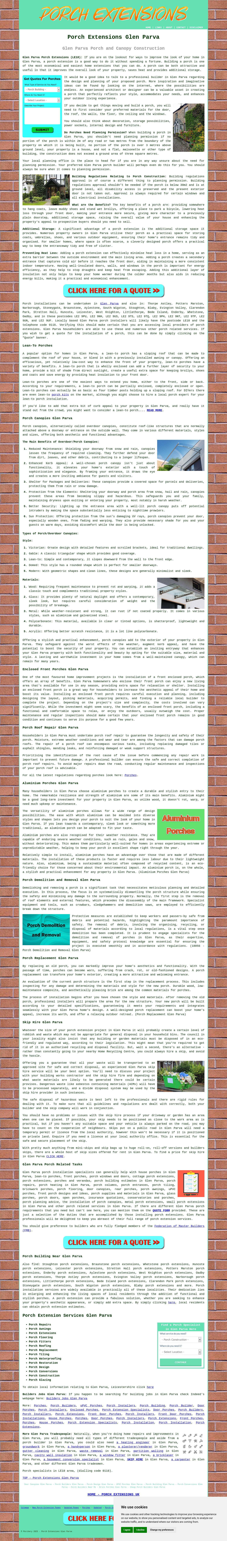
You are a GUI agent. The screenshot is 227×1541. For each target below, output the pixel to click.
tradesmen (94, 1463)
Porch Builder (181, 1405)
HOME (148, 27)
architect (113, 90)
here (171, 1302)
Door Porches (163, 1409)
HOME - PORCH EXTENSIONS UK (113, 1494)
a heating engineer (132, 1442)
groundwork (31, 1446)
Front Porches (191, 1418)
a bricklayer (163, 1455)
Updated (98, 1508)
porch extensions (190, 1202)
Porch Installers (121, 1405)
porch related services (85, 1206)
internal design (102, 125)
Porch (27, 303)
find (35, 1264)
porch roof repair (109, 735)
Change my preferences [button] (162, 1530)
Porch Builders (63, 1405)
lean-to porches (47, 1176)
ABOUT (169, 27)
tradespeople (137, 1438)
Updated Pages (71, 1508)
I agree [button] (127, 1530)
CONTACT (181, 27)
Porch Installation (138, 1422)
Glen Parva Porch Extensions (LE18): (52, 57)
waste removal (91, 1451)
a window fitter (112, 1455)
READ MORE (154, 410)
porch (156, 204)
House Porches (60, 1418)
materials (138, 109)
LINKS (158, 27)
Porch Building (152, 1405)
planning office (56, 160)
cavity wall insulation (53, 1455)
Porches (131, 775)
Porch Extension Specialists (125, 1409)
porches (129, 937)
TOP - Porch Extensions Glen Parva (51, 1478)
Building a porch (178, 61)
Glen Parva (109, 303)
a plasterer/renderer (135, 1446)
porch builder (114, 165)
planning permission (141, 136)
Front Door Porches (104, 1414)
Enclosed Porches (84, 1409)
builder (157, 77)
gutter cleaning (36, 1451)
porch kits (60, 394)
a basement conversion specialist (71, 1459)
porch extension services (170, 1219)
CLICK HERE (54, 1156)
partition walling (148, 1451)
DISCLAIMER (196, 27)
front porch (153, 681)
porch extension (60, 61)
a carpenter (180, 1459)
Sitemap (25, 1508)
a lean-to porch (115, 353)
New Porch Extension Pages (46, 1508)
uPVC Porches (91, 1405)
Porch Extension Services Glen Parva (67, 1315)
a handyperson (79, 1446)
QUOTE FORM (161, 1210)
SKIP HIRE (135, 1459)
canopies (109, 426)
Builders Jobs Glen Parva (66, 1398)
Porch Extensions (69, 1414)
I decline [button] (140, 1530)
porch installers (113, 320)
